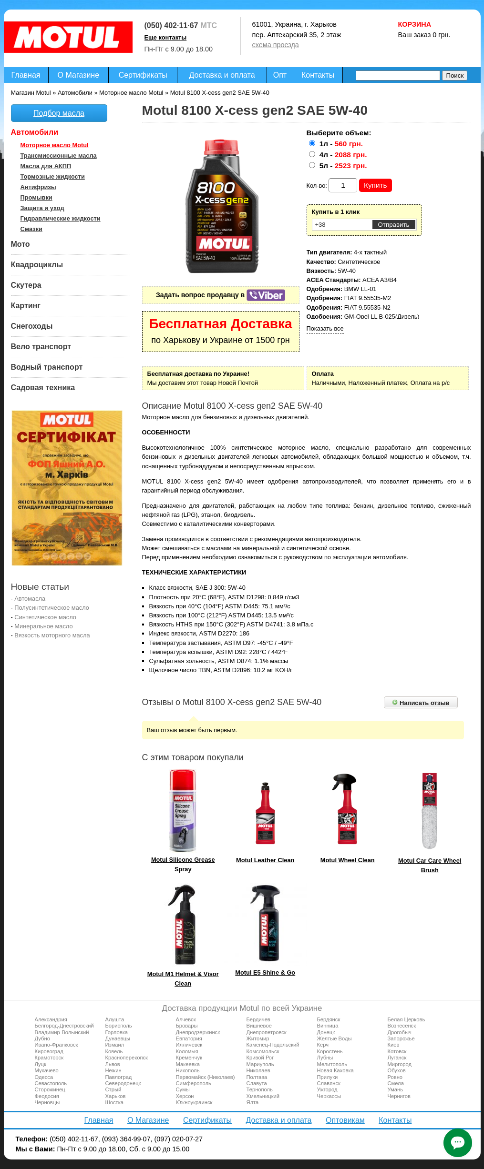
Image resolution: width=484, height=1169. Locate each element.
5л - (343, 165)
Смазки (31, 228)
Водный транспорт (47, 367)
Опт (280, 75)
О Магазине (79, 75)
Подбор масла (58, 113)
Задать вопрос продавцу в (220, 295)
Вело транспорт (41, 347)
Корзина (415, 24)
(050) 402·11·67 (171, 25)
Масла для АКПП (46, 166)
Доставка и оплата (222, 75)
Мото (20, 244)
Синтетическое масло (45, 617)
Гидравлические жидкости (61, 218)
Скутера (26, 285)
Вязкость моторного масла (52, 635)
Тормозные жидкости (53, 176)
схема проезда (275, 45)
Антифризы (38, 187)
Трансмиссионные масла (59, 155)
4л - (343, 155)
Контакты (317, 75)
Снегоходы (32, 326)
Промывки (36, 197)
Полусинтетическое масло (51, 607)
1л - (341, 144)
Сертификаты (143, 75)
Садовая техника (43, 387)
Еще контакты (165, 37)
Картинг (26, 306)
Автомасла (29, 598)
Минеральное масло (43, 626)
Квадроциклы (37, 265)
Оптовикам (345, 1120)
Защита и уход (42, 208)
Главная (26, 75)
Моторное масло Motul (55, 145)
